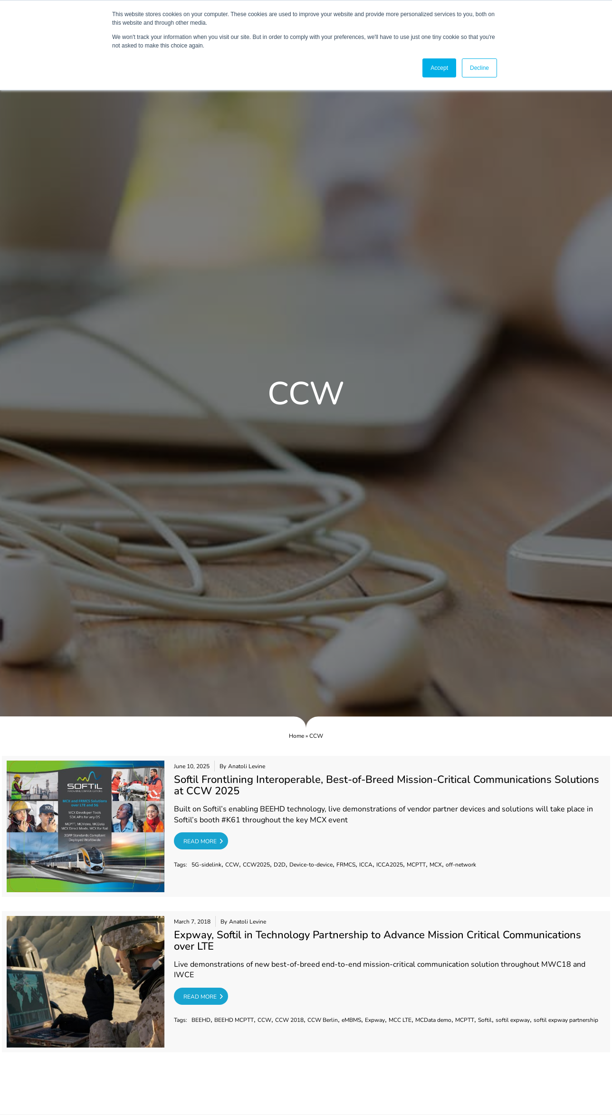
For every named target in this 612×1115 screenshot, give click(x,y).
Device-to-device (311, 864)
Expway (375, 1020)
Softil (485, 1020)
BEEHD (200, 1020)
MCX (436, 864)
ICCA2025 (389, 864)
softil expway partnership (566, 1020)
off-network (461, 864)
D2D (280, 864)
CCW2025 (256, 864)
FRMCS (345, 864)
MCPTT (416, 864)
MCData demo (433, 1020)
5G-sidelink (206, 864)
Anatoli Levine (246, 766)
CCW (232, 864)
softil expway (513, 1020)
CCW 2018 (289, 1020)
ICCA (366, 864)
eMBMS (351, 1020)
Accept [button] (439, 68)
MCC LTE (400, 1020)
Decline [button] (479, 68)
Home (296, 736)
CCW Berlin (322, 1020)
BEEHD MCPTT (234, 1020)
